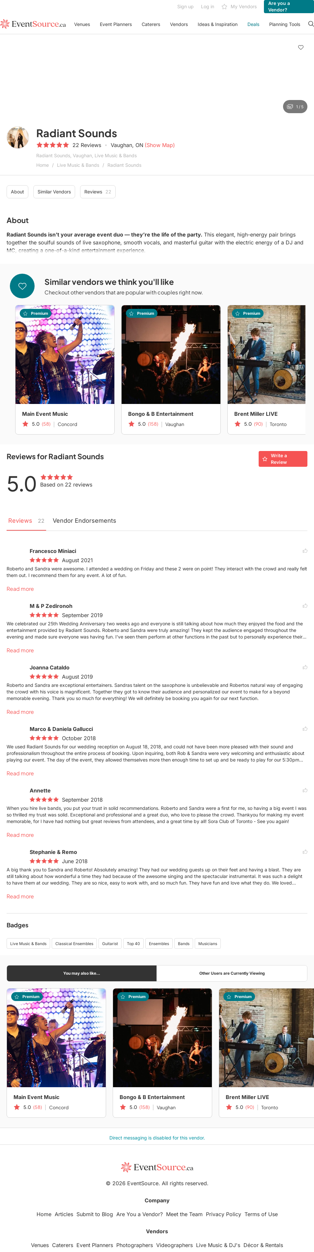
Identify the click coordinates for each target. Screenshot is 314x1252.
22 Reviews (86, 145)
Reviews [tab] (26, 520)
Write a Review (274, 459)
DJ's (234, 1245)
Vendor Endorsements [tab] (84, 520)
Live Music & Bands (78, 165)
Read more (20, 588)
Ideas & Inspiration (218, 24)
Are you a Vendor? (279, 6)
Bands (183, 943)
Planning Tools (284, 24)
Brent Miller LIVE (247, 1097)
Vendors (179, 24)
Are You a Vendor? (139, 1214)
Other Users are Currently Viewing (232, 973)
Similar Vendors (54, 191)
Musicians (207, 943)
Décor (251, 1245)
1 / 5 (295, 106)
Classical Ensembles (74, 943)
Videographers (174, 1245)
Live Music (209, 1245)
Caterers (151, 24)
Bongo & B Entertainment (160, 414)
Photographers (134, 1245)
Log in (207, 6)
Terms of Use (261, 1214)
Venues (82, 24)
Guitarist (110, 943)
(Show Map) (160, 145)
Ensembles (159, 943)
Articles (64, 1214)
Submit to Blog (94, 1214)
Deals (253, 24)
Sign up (185, 6)
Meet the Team (184, 1214)
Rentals (274, 1245)
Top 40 (133, 943)
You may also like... (81, 973)
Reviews (97, 191)
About (17, 191)
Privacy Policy (223, 1214)
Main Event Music (45, 414)
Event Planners (116, 24)
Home (42, 165)
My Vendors (239, 7)
